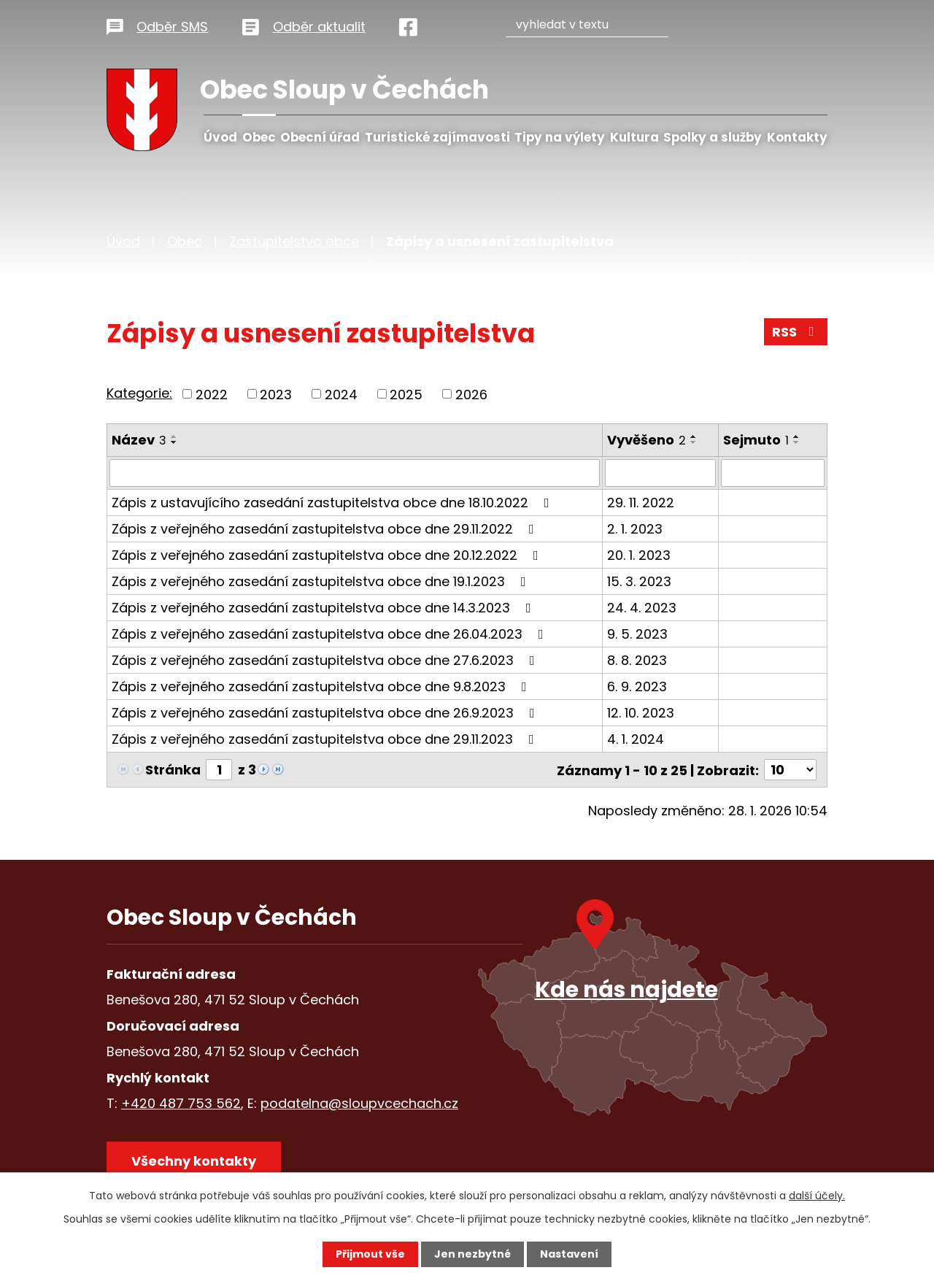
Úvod (220, 137)
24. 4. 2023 (641, 608)
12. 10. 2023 (640, 713)
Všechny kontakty (193, 1160)
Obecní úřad (320, 137)
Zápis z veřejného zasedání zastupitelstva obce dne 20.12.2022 (328, 555)
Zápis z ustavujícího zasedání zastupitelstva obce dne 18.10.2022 (333, 502)
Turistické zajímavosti (437, 137)
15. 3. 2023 (639, 581)
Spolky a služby (712, 137)
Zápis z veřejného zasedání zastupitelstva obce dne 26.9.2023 (326, 713)
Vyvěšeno (646, 440)
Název (139, 440)
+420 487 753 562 (181, 1102)
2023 (276, 394)
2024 (341, 394)
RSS (796, 332)
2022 (212, 394)
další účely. (817, 1195)
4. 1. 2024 (635, 739)
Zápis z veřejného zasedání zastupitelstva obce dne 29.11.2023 (326, 739)
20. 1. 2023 (639, 555)
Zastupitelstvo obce (294, 241)
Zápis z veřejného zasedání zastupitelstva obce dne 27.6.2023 (326, 660)
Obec (259, 137)
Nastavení (569, 1254)
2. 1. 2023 (635, 529)
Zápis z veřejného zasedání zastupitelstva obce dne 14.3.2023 (324, 608)
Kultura (634, 137)
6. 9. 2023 (637, 686)
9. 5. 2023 (637, 634)
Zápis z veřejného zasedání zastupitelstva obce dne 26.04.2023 (330, 634)
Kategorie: (139, 393)
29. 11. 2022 (640, 502)
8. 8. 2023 (637, 660)
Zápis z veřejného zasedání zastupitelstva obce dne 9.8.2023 (322, 686)
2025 (406, 394)
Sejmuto (756, 440)
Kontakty (797, 137)
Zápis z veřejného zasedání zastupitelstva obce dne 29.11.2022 (326, 529)
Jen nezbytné (472, 1254)
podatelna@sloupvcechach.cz (359, 1102)
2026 (471, 394)
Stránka (173, 770)
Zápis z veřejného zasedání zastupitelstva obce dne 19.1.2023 (322, 581)
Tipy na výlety (559, 137)
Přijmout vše (370, 1254)
